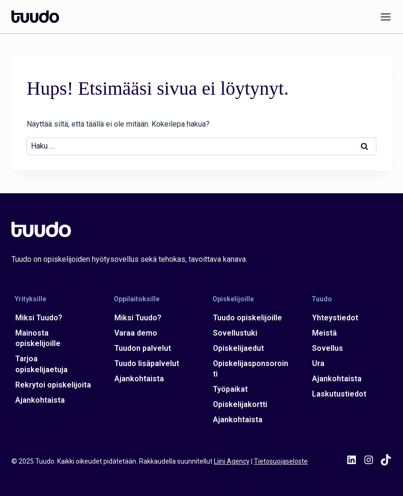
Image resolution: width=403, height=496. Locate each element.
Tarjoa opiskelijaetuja (41, 364)
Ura (318, 363)
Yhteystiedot (335, 317)
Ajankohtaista (40, 400)
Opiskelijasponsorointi (250, 368)
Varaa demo (135, 332)
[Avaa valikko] (384, 16)
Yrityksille (30, 299)
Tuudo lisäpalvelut (146, 363)
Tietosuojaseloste (281, 461)
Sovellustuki (235, 332)
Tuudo (322, 299)
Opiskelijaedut (238, 348)
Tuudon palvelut (142, 348)
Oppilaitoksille (137, 299)
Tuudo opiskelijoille (247, 317)
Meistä (324, 332)
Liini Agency (232, 461)
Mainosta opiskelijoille (37, 338)
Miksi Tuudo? (38, 317)
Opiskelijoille (233, 299)
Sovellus (327, 348)
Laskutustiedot (339, 393)
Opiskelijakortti (240, 404)
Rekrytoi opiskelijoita (53, 384)
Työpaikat (230, 389)
